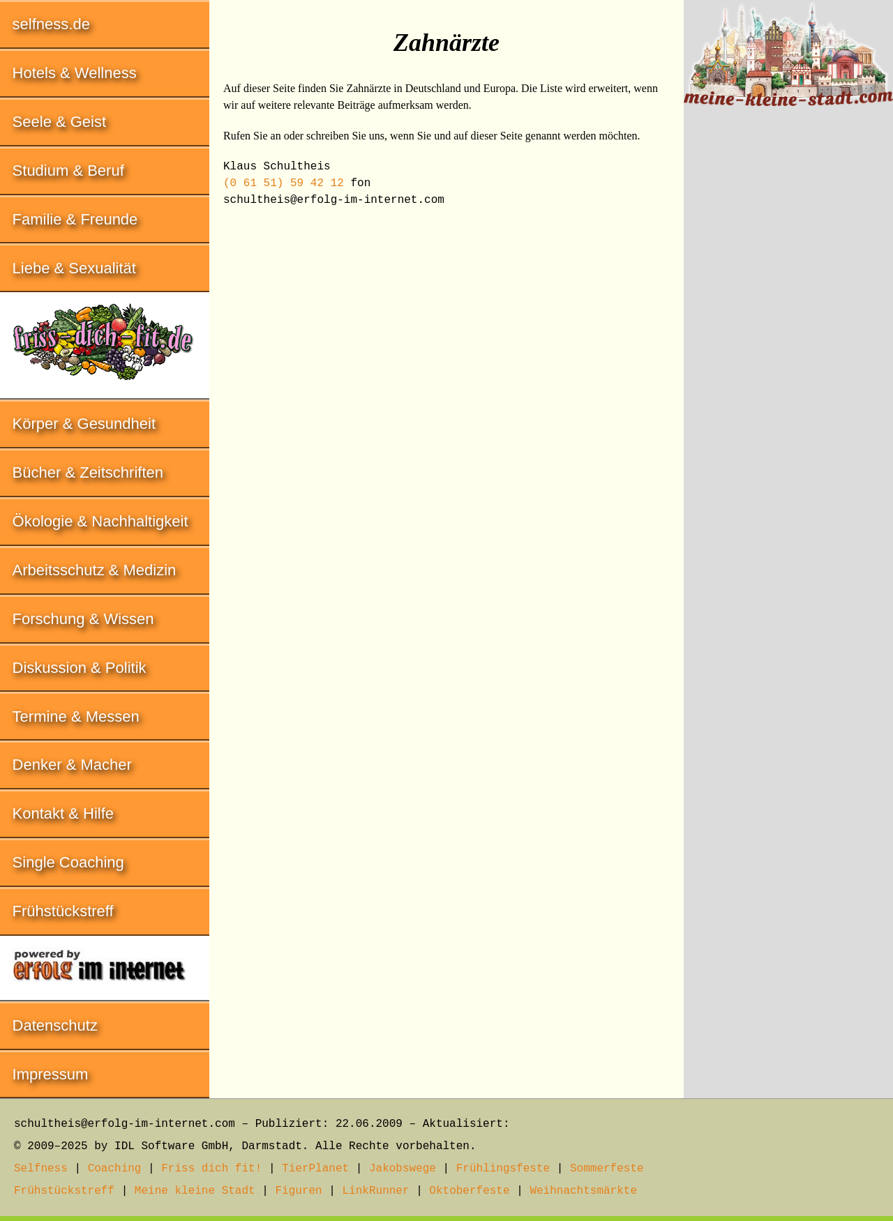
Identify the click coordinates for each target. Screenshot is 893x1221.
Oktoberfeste (469, 1191)
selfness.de (51, 24)
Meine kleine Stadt (195, 1191)
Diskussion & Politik (80, 667)
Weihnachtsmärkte (583, 1191)
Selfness (41, 1168)
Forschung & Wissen (83, 619)
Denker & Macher (72, 764)
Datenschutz (55, 1025)
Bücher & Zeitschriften (88, 472)
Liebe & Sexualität (74, 268)
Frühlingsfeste (503, 1168)
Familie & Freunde (75, 219)
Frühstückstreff (63, 911)
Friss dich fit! (211, 1168)
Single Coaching (68, 862)
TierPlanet (315, 1168)
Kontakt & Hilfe (63, 813)
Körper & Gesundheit (84, 423)
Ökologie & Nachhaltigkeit (100, 521)
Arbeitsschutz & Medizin (95, 570)
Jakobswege (402, 1168)
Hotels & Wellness (75, 73)
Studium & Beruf (68, 170)
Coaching (115, 1168)
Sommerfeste (607, 1168)
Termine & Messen (76, 716)
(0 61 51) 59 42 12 (283, 183)
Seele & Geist (60, 121)
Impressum (51, 1074)
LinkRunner (376, 1191)
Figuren (298, 1191)
